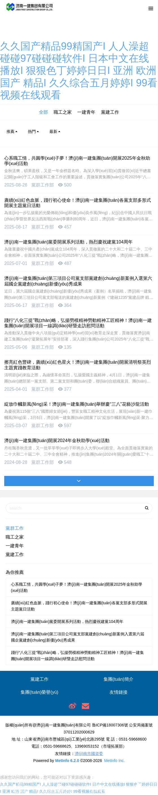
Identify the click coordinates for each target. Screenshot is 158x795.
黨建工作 (110, 112)
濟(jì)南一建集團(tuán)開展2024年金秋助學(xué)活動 (56, 440)
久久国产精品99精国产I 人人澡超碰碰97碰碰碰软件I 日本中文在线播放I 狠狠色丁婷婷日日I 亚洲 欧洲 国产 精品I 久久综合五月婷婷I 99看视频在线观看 (78, 70)
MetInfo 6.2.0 (67, 760)
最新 (55, 131)
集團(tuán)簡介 (118, 679)
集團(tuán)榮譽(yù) (39, 692)
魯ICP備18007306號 (110, 725)
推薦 (12, 131)
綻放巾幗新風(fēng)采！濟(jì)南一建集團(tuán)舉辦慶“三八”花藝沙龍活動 (76, 404)
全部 (43, 112)
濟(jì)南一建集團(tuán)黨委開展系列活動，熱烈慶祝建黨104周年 (68, 242)
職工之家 (63, 112)
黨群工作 (15, 528)
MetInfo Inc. (114, 760)
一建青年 (86, 112)
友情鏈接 (118, 692)
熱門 (34, 131)
